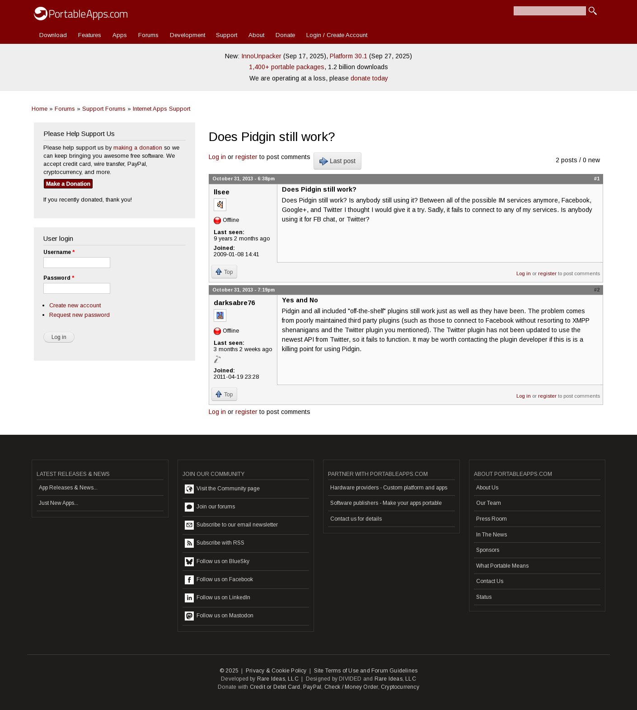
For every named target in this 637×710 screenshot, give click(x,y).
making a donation (137, 147)
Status (484, 597)
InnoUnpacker (261, 56)
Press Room (491, 519)
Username (59, 252)
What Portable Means (502, 566)
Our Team (488, 503)
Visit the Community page (222, 489)
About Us (487, 487)
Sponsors (487, 550)
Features (89, 35)
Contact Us (489, 581)
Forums (148, 35)
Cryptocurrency (400, 687)
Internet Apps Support (161, 108)
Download (53, 35)
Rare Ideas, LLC (278, 679)
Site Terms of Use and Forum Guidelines (366, 671)
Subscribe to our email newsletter (231, 525)
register (246, 156)
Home (39, 108)
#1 (597, 178)
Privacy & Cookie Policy (276, 671)
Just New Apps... (58, 503)
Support (226, 35)
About (256, 35)
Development (187, 35)
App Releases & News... (68, 487)
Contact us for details (356, 519)
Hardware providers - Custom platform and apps (388, 487)
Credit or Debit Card (275, 687)
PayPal (312, 687)
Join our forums (210, 507)
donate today (369, 78)
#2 (597, 289)
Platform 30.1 (348, 56)
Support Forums (104, 108)
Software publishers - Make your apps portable (386, 503)
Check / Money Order (351, 687)
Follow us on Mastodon (219, 616)
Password (58, 278)
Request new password (79, 314)
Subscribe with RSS (214, 543)
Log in (217, 156)
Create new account (75, 305)
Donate (285, 35)
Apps (119, 35)
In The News (491, 534)
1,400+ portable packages (286, 67)
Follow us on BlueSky (217, 561)
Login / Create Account (336, 35)
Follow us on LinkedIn (217, 597)
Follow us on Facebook (219, 579)
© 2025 (229, 671)
